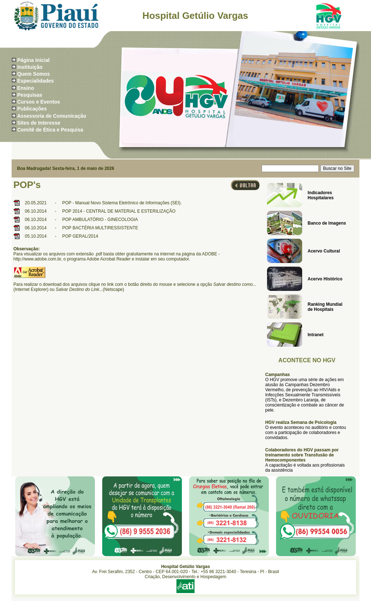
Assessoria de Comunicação (51, 116)
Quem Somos (33, 74)
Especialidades (35, 81)
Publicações (32, 109)
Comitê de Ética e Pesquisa (50, 130)
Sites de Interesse (38, 123)
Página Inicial (33, 60)
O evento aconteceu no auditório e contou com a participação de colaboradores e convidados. (305, 432)
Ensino (25, 88)
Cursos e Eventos (38, 102)
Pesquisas (29, 95)
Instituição (29, 67)
